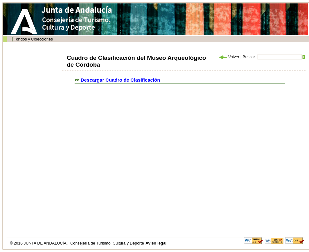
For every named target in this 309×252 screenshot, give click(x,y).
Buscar (249, 57)
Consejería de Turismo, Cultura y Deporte (107, 243)
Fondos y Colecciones (33, 39)
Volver (228, 57)
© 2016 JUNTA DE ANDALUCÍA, (39, 243)
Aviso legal (155, 243)
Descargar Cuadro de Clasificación (120, 80)
